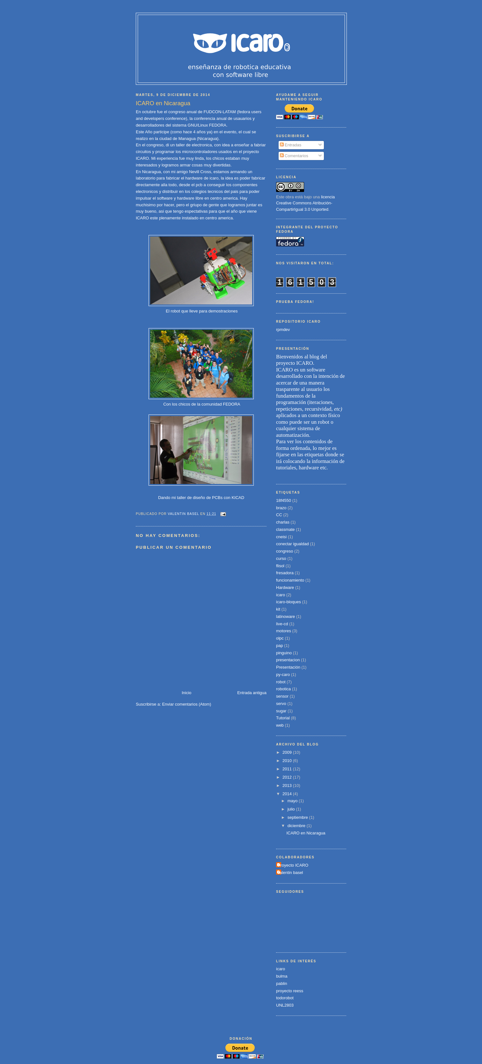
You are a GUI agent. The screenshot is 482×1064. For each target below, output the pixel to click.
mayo (293, 800)
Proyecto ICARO (293, 865)
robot (281, 681)
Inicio (186, 692)
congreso (284, 551)
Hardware (285, 587)
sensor (282, 696)
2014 (287, 793)
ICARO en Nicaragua (305, 833)
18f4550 (283, 500)
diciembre (297, 825)
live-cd (282, 623)
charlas (282, 522)
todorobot (285, 997)
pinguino (284, 652)
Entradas (291, 145)
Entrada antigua (252, 692)
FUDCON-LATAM (219, 111)
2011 (287, 769)
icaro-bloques (288, 601)
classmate (285, 529)
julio (292, 809)
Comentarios (294, 155)
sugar (281, 710)
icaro (280, 594)
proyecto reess (289, 990)
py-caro (283, 674)
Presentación (288, 667)
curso (281, 558)
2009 (287, 752)
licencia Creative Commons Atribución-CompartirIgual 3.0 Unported (305, 203)
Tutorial (283, 717)
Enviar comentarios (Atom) (186, 704)
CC (279, 514)
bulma (281, 976)
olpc (280, 638)
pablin (281, 983)
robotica (283, 688)
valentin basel (290, 872)
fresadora (285, 572)
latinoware (285, 616)
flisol (280, 565)
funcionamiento (290, 580)
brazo (281, 507)
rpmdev (283, 329)
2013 (287, 785)
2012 (287, 777)
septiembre (298, 817)
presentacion (288, 659)
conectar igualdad (292, 543)
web (280, 725)
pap (279, 645)
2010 (287, 760)
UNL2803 (285, 1005)
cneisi (281, 536)
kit (278, 609)
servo (281, 703)
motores (283, 630)
